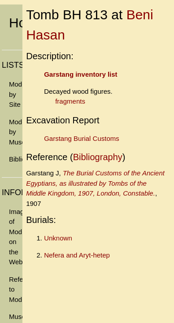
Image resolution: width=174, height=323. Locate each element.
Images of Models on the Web (15, 237)
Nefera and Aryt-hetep (77, 255)
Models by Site (15, 94)
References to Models (15, 289)
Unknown (58, 238)
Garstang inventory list (80, 74)
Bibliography (15, 159)
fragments (70, 101)
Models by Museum (15, 132)
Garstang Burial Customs (81, 138)
